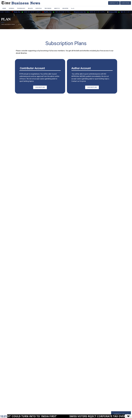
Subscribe (125, 2)
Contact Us (121, 414)
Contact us (113, 2)
